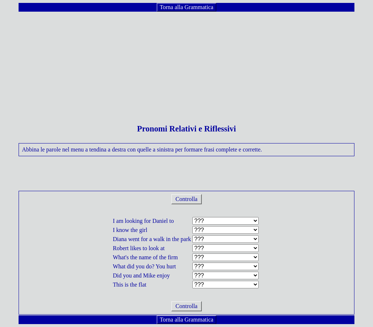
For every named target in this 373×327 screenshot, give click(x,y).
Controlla (186, 199)
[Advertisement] (186, 63)
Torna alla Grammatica (186, 7)
